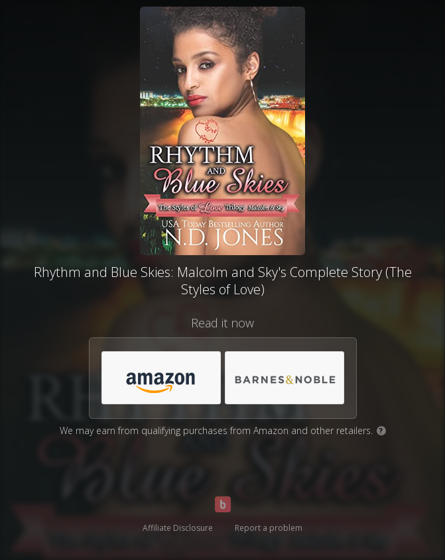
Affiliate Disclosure (178, 527)
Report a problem (268, 527)
